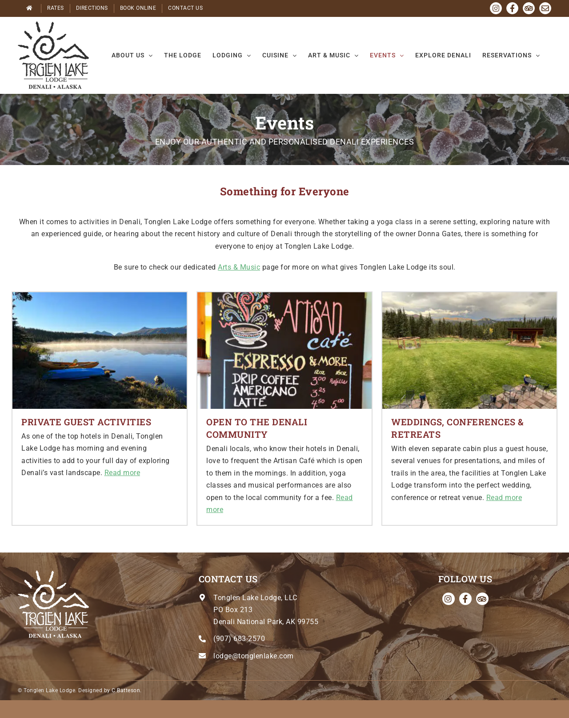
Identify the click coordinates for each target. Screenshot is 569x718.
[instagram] (448, 599)
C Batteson (126, 690)
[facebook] (465, 599)
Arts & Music (239, 267)
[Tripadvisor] (482, 599)
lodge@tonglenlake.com (253, 656)
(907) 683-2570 (239, 638)
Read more (122, 472)
